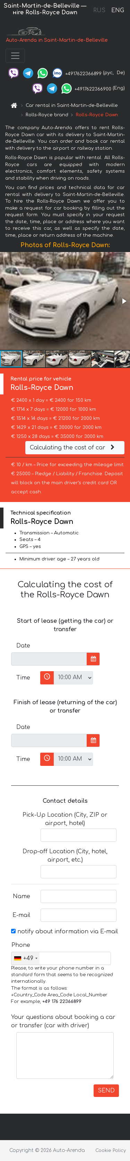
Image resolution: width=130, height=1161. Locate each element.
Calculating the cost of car (73, 448)
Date (23, 646)
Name (21, 896)
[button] (123, 301)
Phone (20, 945)
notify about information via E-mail (64, 931)
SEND (106, 1091)
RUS (99, 10)
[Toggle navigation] (15, 56)
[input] (49, 659)
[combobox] (25, 958)
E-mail (21, 915)
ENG (117, 10)
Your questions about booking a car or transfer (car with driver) (63, 1021)
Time (23, 678)
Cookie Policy (110, 1150)
